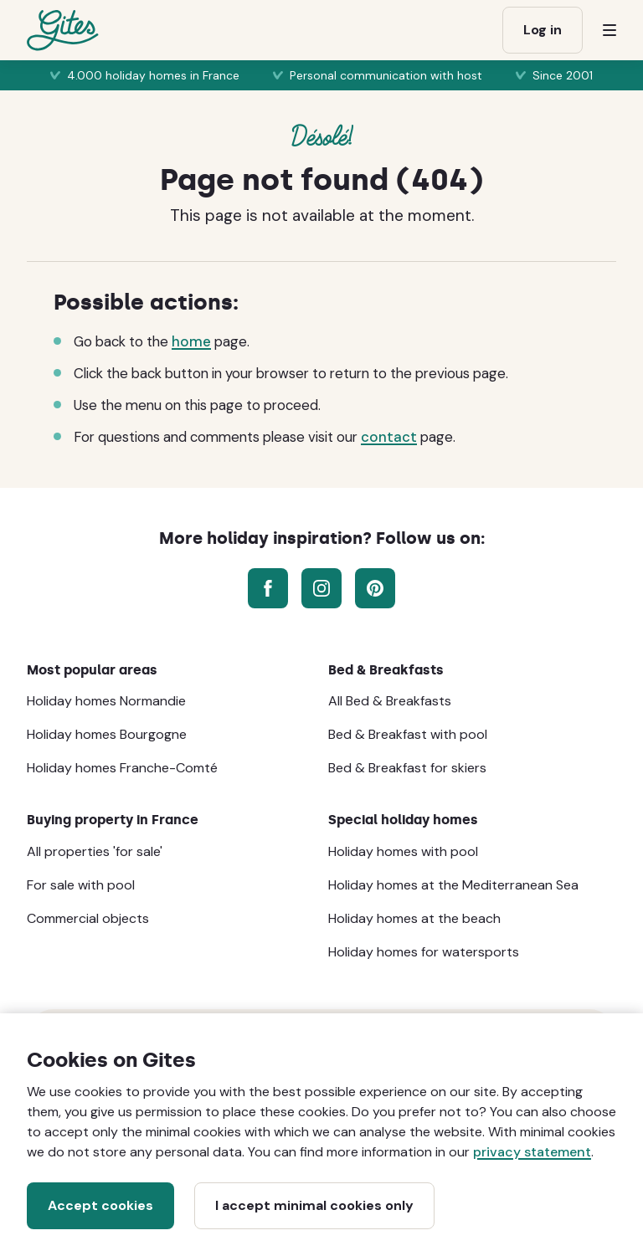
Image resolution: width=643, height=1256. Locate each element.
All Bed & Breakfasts (389, 701)
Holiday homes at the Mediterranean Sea (453, 885)
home (191, 341)
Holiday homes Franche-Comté (122, 768)
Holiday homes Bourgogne (107, 734)
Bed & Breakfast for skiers (407, 768)
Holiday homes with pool (403, 851)
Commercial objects (88, 918)
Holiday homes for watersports (423, 952)
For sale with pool (81, 885)
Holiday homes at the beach (414, 918)
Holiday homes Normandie (106, 701)
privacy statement (532, 1152)
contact (389, 437)
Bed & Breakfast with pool (407, 734)
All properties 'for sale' (94, 851)
